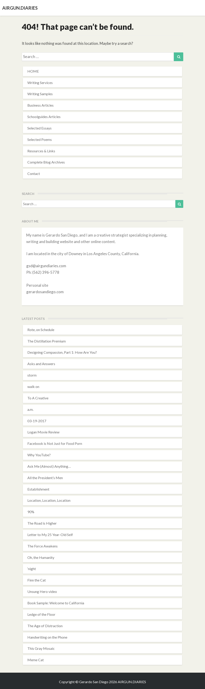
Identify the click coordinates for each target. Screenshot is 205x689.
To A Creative (37, 398)
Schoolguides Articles (44, 116)
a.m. (30, 409)
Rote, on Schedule (40, 329)
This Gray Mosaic (41, 648)
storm (32, 375)
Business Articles (40, 105)
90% (30, 512)
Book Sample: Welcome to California (55, 603)
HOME (33, 71)
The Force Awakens (42, 546)
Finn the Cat (36, 580)
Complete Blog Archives (46, 162)
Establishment (38, 489)
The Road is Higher (42, 523)
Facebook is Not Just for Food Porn (54, 443)
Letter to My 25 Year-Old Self (50, 534)
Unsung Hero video (42, 591)
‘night (31, 568)
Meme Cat (35, 660)
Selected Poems (39, 139)
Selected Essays (39, 128)
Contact (33, 173)
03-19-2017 (36, 421)
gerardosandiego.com (45, 291)
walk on (33, 386)
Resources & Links (41, 151)
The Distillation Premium (46, 341)
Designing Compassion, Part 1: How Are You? (62, 352)
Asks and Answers (41, 364)
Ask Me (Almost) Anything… (49, 466)
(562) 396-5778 (45, 272)
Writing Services (40, 82)
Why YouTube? (39, 455)
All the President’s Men (45, 478)
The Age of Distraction (45, 626)
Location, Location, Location (48, 500)
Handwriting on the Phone (47, 637)
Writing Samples (40, 94)
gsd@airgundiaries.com (46, 265)
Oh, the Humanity (40, 557)
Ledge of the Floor (41, 614)
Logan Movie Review (43, 432)
